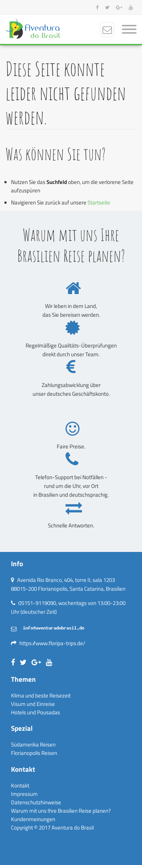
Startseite (98, 202)
